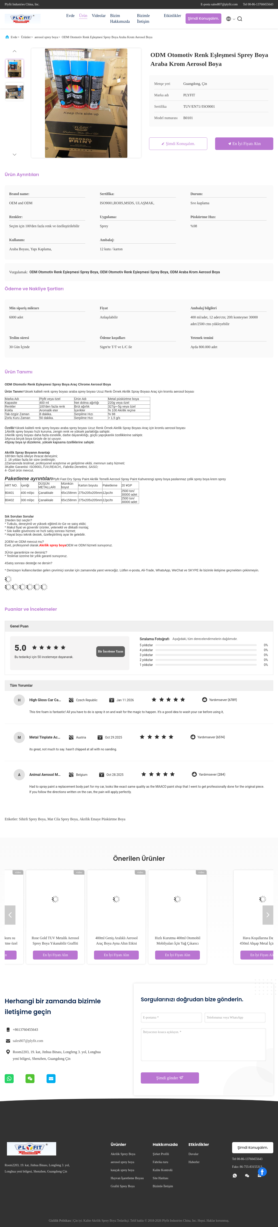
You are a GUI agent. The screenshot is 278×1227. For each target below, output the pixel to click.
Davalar (193, 1154)
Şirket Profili (161, 1154)
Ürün (83, 15)
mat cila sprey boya (62, 819)
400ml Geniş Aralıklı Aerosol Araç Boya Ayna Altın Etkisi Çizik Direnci (169, 943)
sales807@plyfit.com (28, 1041)
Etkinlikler (172, 15)
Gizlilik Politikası (60, 1220)
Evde (70, 15)
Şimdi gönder (170, 1077)
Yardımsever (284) (212, 775)
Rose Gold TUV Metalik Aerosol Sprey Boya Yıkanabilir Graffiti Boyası (108, 943)
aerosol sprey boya (46, 37)
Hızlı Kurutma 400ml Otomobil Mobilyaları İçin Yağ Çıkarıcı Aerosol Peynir (230, 943)
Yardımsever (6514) (211, 737)
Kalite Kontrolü (162, 1170)
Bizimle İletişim (143, 18)
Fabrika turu (160, 1162)
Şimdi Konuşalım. (203, 18)
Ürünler (26, 37)
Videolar (99, 15)
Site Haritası (160, 1178)
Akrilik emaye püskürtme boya (102, 819)
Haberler (193, 1162)
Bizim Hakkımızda (120, 18)
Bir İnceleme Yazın (110, 651)
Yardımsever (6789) (223, 700)
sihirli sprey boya (32, 819)
